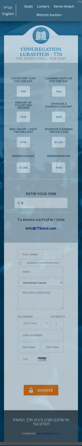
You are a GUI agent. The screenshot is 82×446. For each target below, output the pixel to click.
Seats (28, 6)
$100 (23, 117)
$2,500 (23, 167)
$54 (58, 91)
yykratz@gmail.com (48, 433)
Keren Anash (64, 6)
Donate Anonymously (43, 263)
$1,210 (59, 142)
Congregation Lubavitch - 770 (41, 48)
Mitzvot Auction (49, 15)
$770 (23, 142)
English (8, 13)
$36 (23, 91)
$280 (59, 117)
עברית (8, 7)
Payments (58, 316)
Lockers (43, 6)
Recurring (25, 316)
